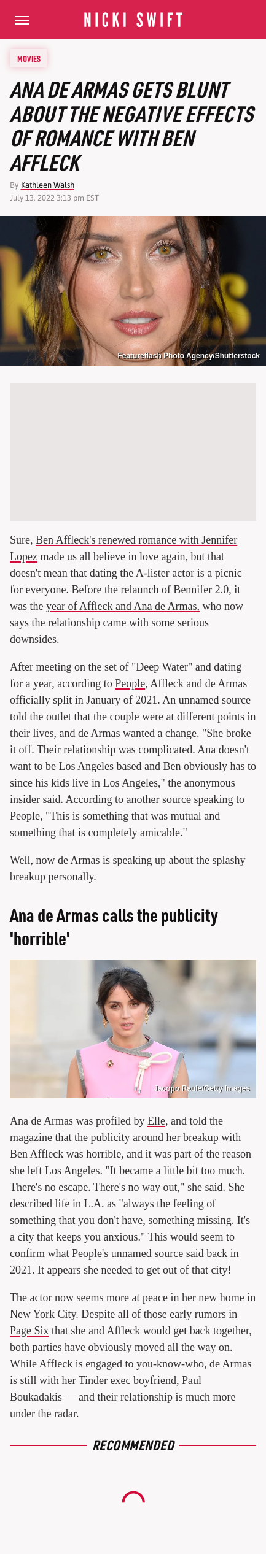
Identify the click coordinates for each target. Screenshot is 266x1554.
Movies (29, 58)
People (130, 683)
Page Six (29, 1331)
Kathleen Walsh (47, 185)
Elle (156, 1121)
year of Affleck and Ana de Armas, (123, 606)
